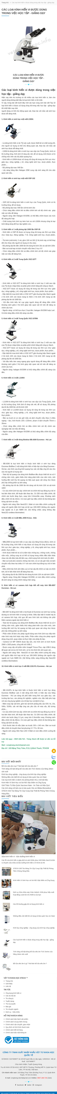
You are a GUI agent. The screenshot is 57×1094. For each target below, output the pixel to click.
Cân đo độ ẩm (11, 996)
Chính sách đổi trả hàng (14, 1030)
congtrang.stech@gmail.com (21, 1078)
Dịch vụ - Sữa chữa (13, 1012)
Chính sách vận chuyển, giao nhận (18, 1024)
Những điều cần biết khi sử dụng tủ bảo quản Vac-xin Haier (24, 777)
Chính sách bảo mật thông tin (16, 1032)
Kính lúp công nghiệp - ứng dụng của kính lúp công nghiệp (24, 774)
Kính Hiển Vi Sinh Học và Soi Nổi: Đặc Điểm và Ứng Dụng (24, 783)
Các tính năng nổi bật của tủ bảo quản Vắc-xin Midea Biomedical (26, 788)
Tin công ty (9, 998)
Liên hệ (8, 986)
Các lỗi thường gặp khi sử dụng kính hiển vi (28, 904)
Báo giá (8, 1006)
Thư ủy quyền (11, 1004)
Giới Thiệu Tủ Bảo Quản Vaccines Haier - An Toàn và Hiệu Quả (26, 785)
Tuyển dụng (10, 1001)
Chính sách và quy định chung (16, 1022)
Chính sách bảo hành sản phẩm (17, 1019)
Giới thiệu (9, 984)
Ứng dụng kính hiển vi (13, 993)
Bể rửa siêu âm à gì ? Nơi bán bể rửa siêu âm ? (20, 766)
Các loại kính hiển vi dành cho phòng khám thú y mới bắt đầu (25, 780)
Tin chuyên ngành (12, 1009)
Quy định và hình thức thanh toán (17, 1027)
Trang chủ (5, 2)
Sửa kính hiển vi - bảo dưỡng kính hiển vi (18, 857)
